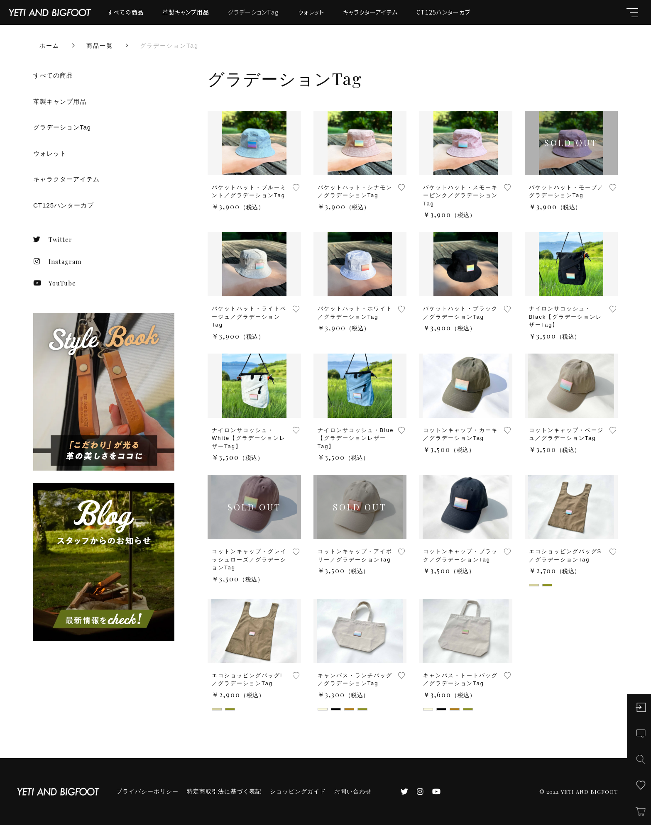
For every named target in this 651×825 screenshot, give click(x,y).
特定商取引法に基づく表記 (224, 791)
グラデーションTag (253, 12)
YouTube (54, 283)
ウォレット (311, 12)
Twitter (52, 239)
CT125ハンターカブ (443, 12)
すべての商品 (126, 12)
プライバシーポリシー (147, 791)
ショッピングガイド (298, 791)
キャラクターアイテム (370, 12)
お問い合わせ (353, 791)
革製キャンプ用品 (185, 12)
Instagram (57, 261)
